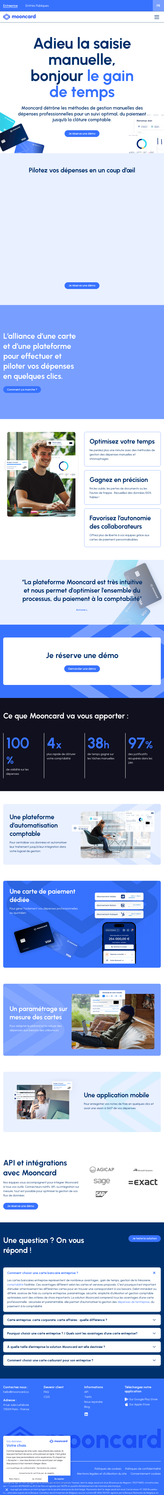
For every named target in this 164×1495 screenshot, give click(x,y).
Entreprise (10, 6)
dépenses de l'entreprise (133, 1302)
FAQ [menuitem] (46, 1392)
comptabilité (15, 1284)
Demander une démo (82, 669)
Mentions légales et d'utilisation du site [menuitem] (102, 1473)
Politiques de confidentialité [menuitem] (143, 1468)
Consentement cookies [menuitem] (146, 1473)
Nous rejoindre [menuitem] (93, 1402)
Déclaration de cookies (46, 1468)
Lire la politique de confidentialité (20, 1468)
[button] (7, 1489)
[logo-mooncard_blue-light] (19, 17)
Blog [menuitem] (87, 1407)
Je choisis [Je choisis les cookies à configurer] (36, 1479)
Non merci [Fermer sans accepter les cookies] (14, 1479)
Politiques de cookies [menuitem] (108, 1468)
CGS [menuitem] (47, 1397)
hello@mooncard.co (16, 1392)
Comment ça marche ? (22, 389)
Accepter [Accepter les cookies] (59, 1479)
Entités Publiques (37, 6)
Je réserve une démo (82, 133)
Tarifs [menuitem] (88, 1397)
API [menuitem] (86, 1392)
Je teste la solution (144, 1238)
